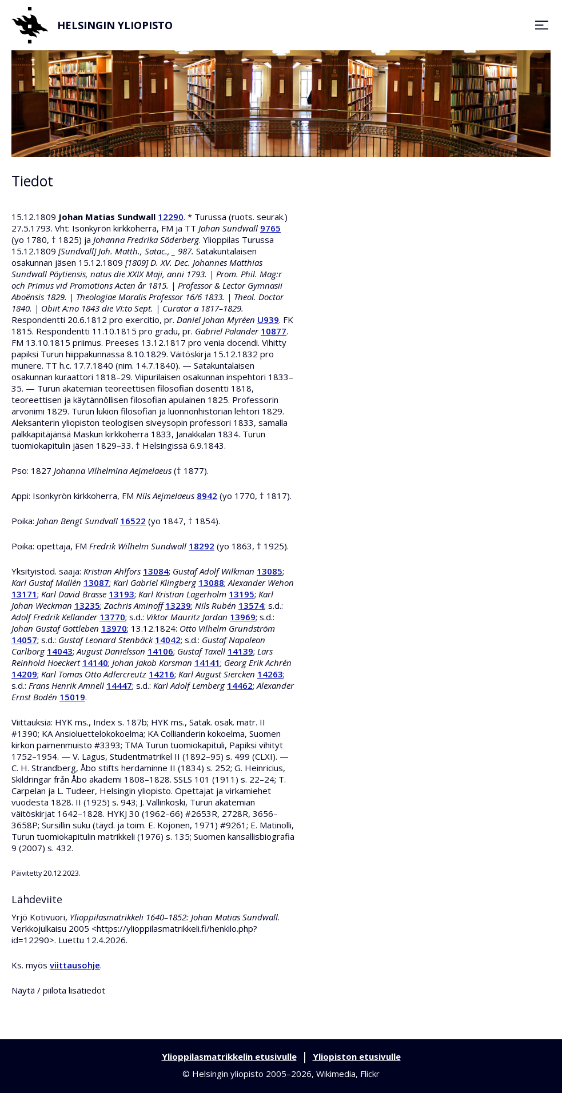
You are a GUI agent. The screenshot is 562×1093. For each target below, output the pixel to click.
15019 (72, 697)
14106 (160, 651)
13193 (121, 594)
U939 (268, 319)
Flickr (370, 1073)
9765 (270, 228)
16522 (133, 520)
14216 (161, 674)
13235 (87, 605)
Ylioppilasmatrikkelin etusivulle (229, 1056)
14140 (95, 662)
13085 (269, 571)
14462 (240, 685)
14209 (24, 674)
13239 (178, 605)
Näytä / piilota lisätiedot (58, 990)
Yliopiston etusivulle (357, 1056)
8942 (207, 495)
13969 (243, 617)
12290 (171, 216)
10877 (273, 331)
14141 (207, 662)
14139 (240, 651)
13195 (241, 594)
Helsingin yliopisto (92, 25)
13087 (96, 582)
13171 (24, 594)
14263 (270, 674)
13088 (211, 582)
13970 (114, 628)
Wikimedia (336, 1073)
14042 (168, 639)
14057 (24, 639)
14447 (119, 685)
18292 (201, 546)
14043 (60, 651)
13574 (251, 605)
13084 (156, 571)
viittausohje (75, 965)
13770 (112, 617)
